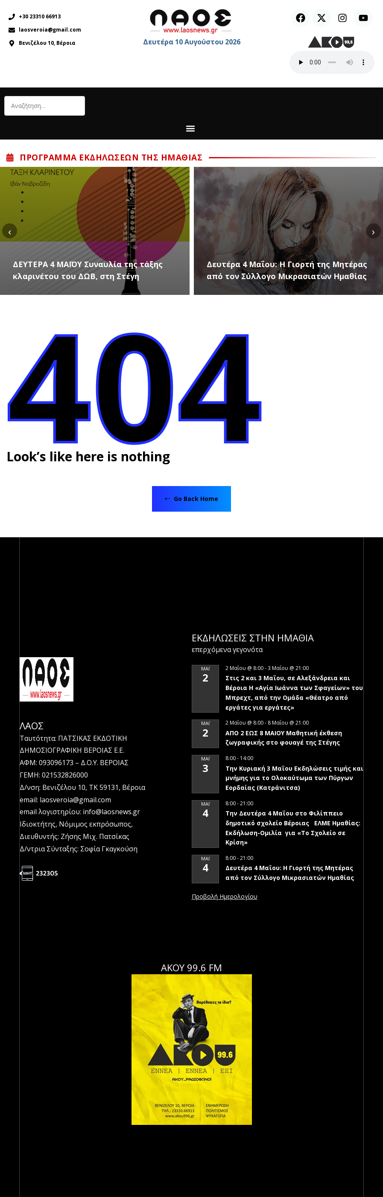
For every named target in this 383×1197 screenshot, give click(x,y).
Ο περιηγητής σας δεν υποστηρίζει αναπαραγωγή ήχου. (331, 62)
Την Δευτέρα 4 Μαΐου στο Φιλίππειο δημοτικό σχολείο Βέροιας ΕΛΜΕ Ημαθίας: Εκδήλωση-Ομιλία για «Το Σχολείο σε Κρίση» (292, 827)
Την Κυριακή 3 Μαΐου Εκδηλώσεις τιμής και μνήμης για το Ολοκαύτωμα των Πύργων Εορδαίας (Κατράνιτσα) (294, 778)
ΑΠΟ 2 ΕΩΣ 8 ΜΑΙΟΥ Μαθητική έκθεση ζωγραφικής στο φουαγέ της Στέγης (283, 738)
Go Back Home (191, 499)
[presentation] (9, 231)
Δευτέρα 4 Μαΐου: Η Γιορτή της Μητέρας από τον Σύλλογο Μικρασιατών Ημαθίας (287, 270)
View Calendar (224, 897)
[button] (190, 128)
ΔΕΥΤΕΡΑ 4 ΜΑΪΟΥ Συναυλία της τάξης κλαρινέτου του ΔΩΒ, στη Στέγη (88, 270)
